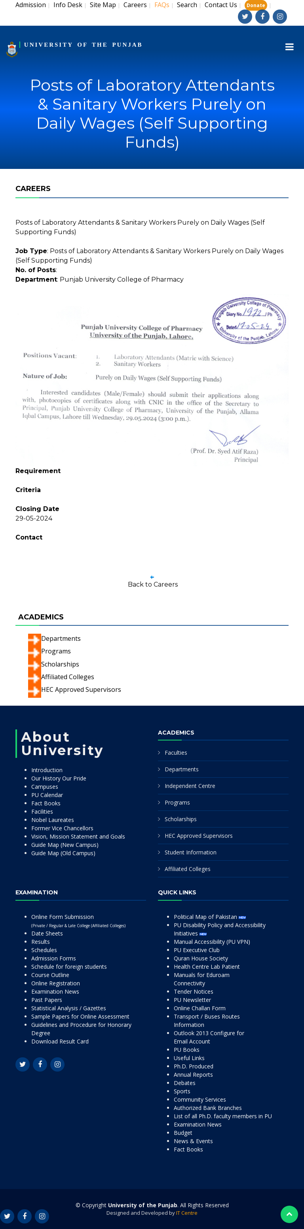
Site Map (103, 4)
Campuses (44, 786)
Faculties (176, 752)
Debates (185, 1083)
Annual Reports (193, 1074)
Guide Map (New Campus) (65, 844)
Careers (135, 4)
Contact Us (221, 4)
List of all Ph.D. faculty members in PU (223, 1116)
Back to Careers (153, 584)
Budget (183, 1132)
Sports (182, 1091)
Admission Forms (53, 958)
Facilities (42, 811)
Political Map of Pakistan (210, 916)
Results (40, 941)
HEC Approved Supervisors (81, 689)
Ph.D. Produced (193, 1066)
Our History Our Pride (58, 778)
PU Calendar (47, 795)
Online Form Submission (78, 920)
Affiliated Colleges (67, 676)
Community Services (200, 1099)
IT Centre (187, 1212)
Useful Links (189, 1058)
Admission (30, 4)
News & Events (193, 1141)
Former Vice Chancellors (62, 828)
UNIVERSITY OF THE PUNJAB (83, 45)
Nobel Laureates (52, 820)
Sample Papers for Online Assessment (80, 1016)
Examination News (55, 991)
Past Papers (46, 1000)
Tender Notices (193, 991)
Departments (61, 638)
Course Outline (50, 975)
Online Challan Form (200, 1008)
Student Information (191, 852)
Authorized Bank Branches (208, 1108)
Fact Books (46, 803)
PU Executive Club (197, 950)
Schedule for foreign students (69, 966)
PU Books (187, 1049)
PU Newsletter (192, 1000)
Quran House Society (201, 958)
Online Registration (55, 983)
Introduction (47, 770)
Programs (56, 651)
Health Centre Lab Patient (207, 966)
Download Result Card (60, 1041)
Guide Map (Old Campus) (63, 853)
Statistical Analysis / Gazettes (68, 1008)
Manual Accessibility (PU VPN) (212, 941)
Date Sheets (47, 933)
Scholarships (60, 664)
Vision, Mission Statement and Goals (78, 836)
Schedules (44, 950)
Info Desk (67, 4)
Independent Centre (190, 786)
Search (187, 4)
